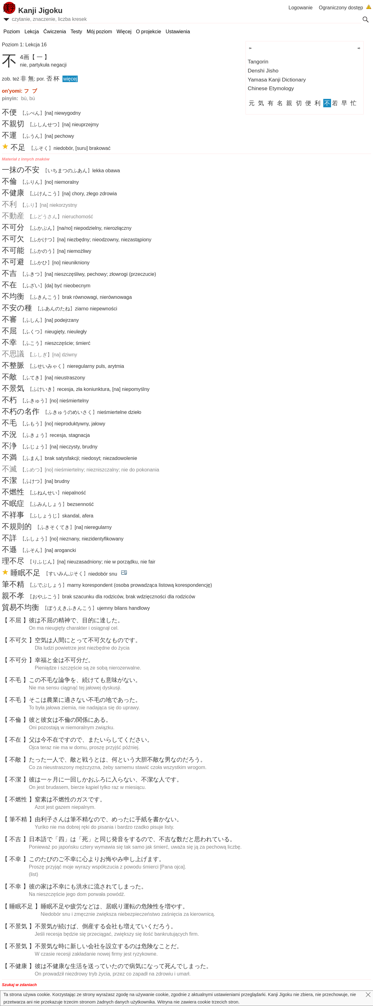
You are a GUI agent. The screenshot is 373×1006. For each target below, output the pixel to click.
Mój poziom (99, 31)
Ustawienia (178, 31)
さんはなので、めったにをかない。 (108, 819)
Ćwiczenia (55, 31)
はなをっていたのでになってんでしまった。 (123, 966)
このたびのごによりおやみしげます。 (97, 859)
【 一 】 (39, 57)
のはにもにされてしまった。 (88, 886)
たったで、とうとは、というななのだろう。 (117, 759)
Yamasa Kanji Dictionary (277, 79)
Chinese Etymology (271, 88)
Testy (76, 31)
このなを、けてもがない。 (85, 680)
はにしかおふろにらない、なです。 (105, 779)
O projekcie (148, 31)
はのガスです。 (70, 799)
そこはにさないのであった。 (85, 700)
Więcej (124, 31)
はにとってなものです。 (88, 640)
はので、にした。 (76, 620)
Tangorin (258, 61)
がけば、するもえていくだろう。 (106, 926)
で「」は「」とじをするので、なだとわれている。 (132, 839)
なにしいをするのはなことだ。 (108, 946)
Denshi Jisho (263, 70)
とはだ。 (64, 660)
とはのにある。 (70, 719)
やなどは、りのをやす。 (114, 906)
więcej (70, 78)
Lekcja (32, 31)
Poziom (11, 31)
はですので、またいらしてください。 (91, 739)
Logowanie (300, 7)
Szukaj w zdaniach (19, 984)
